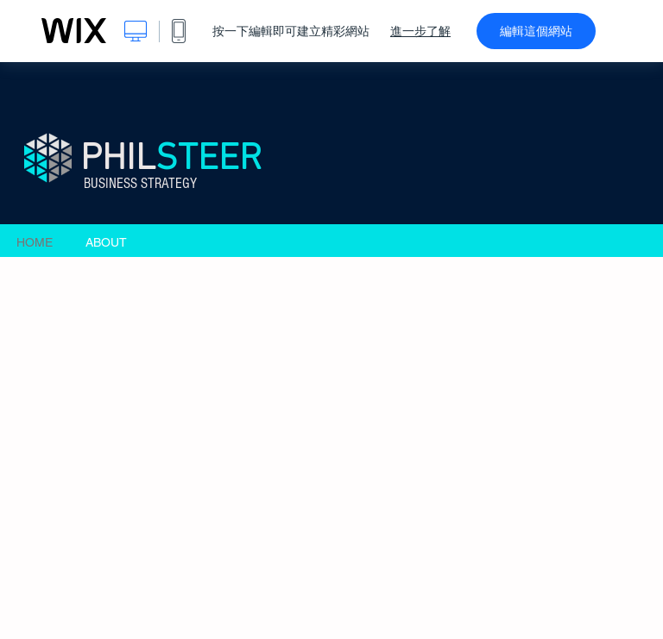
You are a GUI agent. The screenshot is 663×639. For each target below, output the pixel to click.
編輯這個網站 (536, 31)
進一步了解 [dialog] (420, 31)
